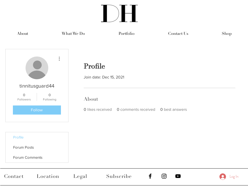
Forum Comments (27, 157)
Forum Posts (23, 147)
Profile (18, 137)
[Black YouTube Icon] (178, 176)
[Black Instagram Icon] (164, 176)
